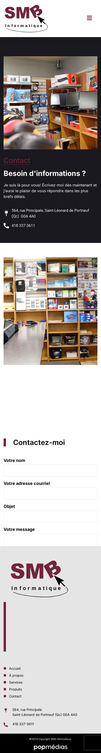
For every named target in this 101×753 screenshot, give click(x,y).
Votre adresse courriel (50, 521)
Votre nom (50, 498)
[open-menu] (89, 18)
